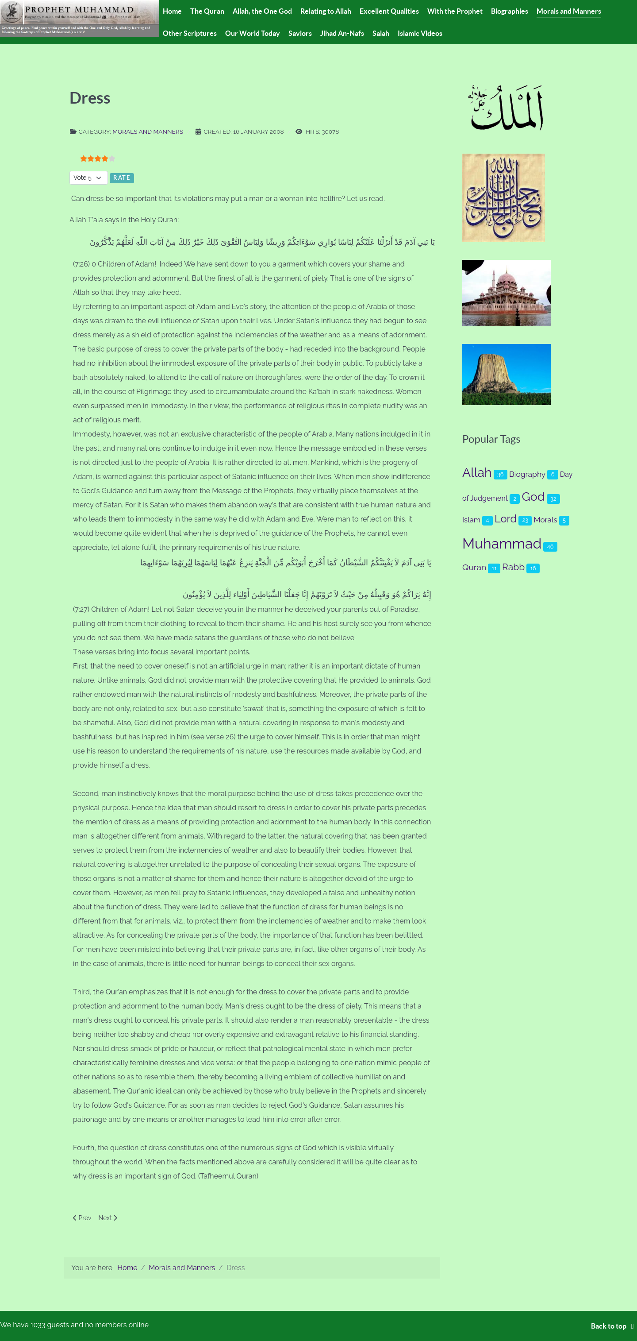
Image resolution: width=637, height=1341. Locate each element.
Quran (474, 567)
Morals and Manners (147, 131)
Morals (545, 519)
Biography (527, 474)
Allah (477, 472)
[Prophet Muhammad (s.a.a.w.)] (79, 18)
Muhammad (501, 543)
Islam (471, 519)
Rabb (513, 566)
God (533, 496)
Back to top (614, 1326)
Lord (506, 519)
